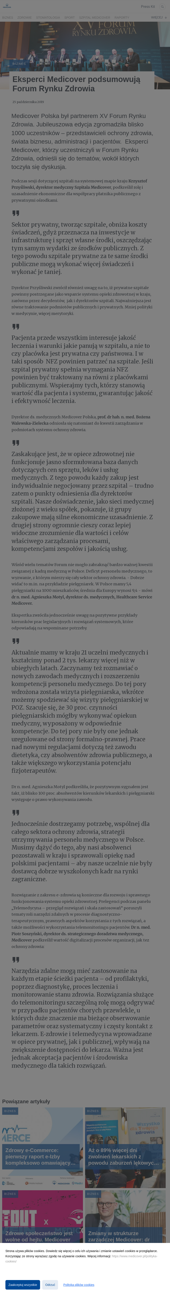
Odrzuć (50, 1285)
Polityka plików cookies (78, 1285)
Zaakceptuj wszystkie (22, 1285)
